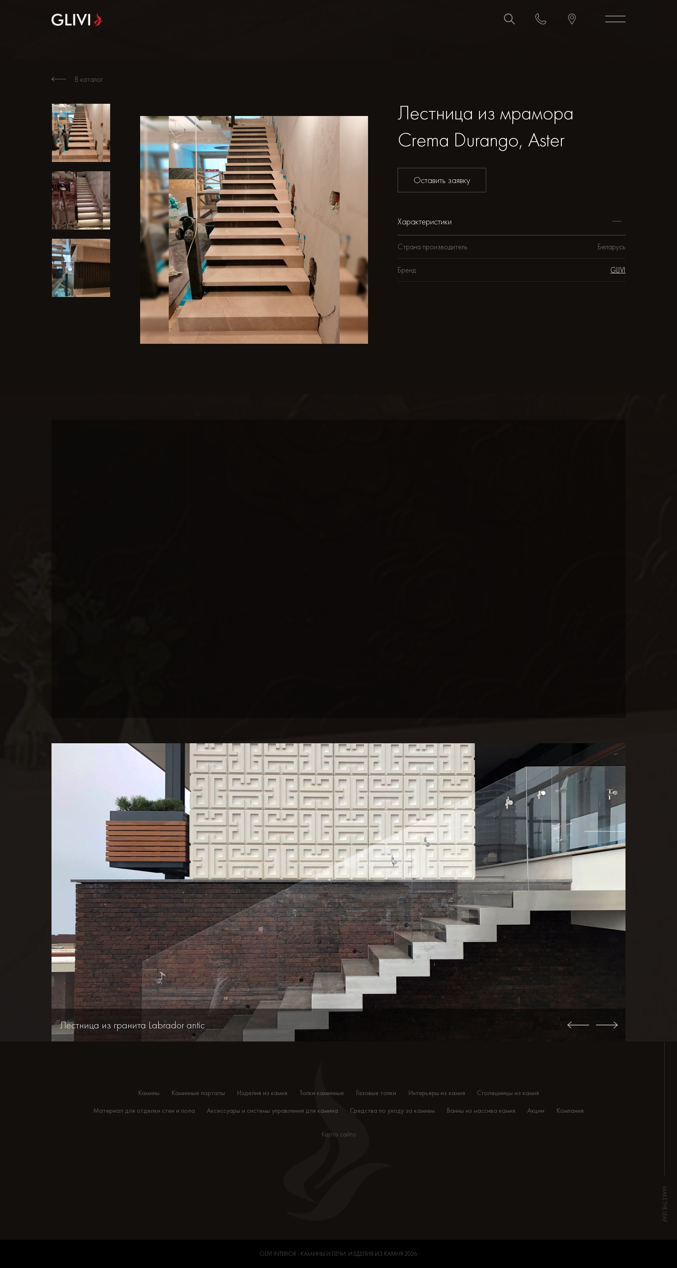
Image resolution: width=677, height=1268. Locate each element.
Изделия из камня (262, 1092)
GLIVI (618, 270)
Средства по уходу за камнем (392, 1110)
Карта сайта (339, 1134)
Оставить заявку (442, 180)
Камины (149, 1092)
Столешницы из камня (508, 1092)
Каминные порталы (198, 1092)
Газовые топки (376, 1092)
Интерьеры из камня (436, 1092)
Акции (535, 1110)
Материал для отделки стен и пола (144, 1110)
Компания (570, 1110)
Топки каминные (321, 1092)
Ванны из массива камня (481, 1110)
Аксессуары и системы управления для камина (272, 1110)
